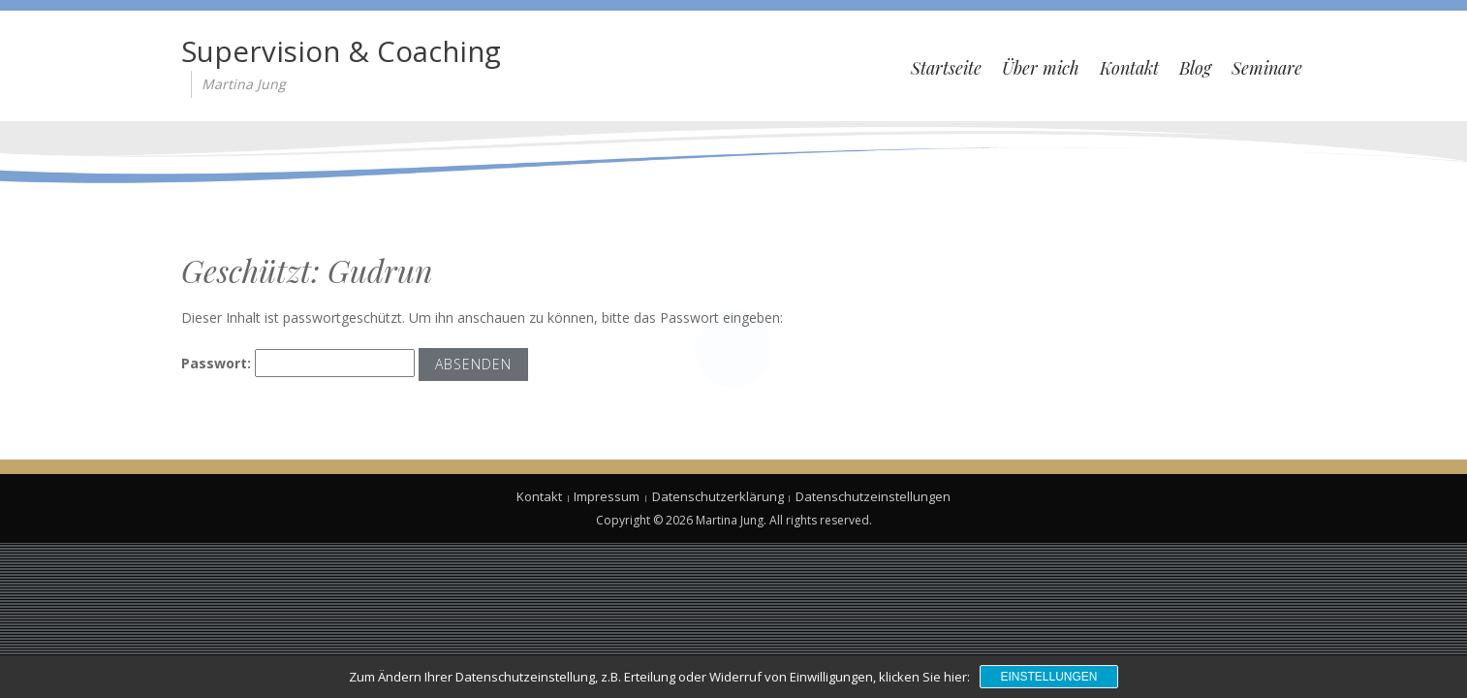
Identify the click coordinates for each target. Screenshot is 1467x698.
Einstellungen (1048, 676)
